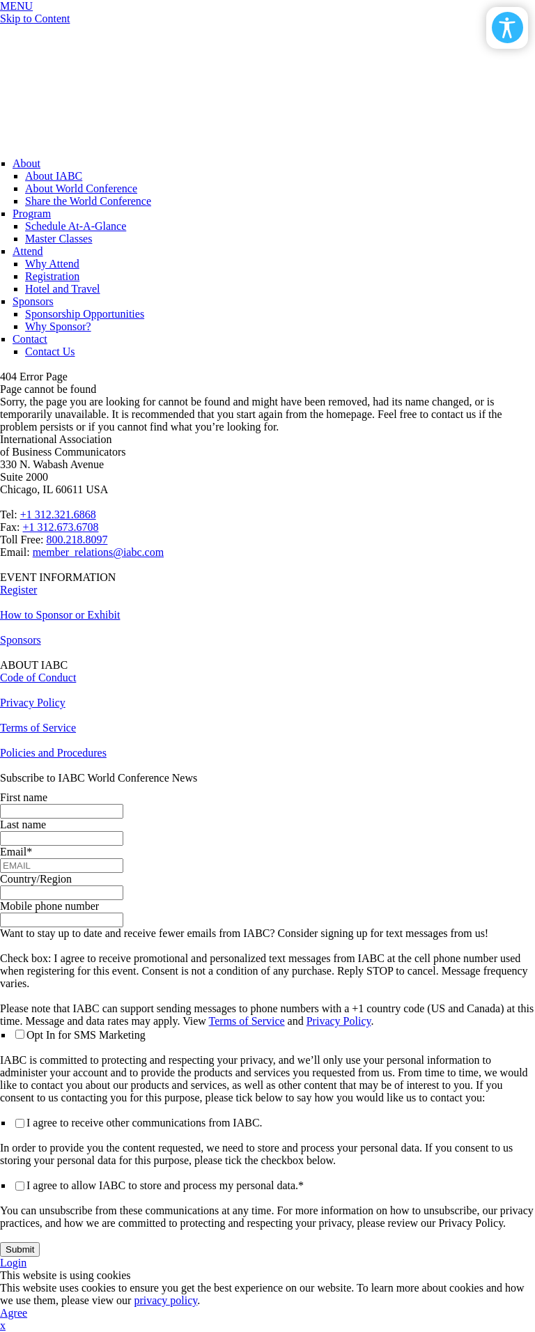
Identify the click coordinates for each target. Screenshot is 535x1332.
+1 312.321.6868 (58, 514)
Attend (28, 251)
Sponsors (33, 301)
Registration (52, 276)
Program (32, 213)
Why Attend (52, 264)
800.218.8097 (76, 539)
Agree (13, 1313)
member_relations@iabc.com (98, 552)
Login (13, 1263)
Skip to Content (35, 18)
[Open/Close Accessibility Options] (507, 27)
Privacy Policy (32, 702)
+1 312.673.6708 (60, 527)
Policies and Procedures (53, 753)
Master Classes (58, 239)
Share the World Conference (88, 201)
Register (18, 590)
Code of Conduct (38, 677)
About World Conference (81, 188)
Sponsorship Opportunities (84, 314)
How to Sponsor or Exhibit (60, 615)
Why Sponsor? (58, 326)
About (26, 163)
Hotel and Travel (62, 289)
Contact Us (50, 351)
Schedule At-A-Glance (75, 226)
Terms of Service (38, 728)
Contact (30, 339)
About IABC (53, 176)
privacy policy (165, 1300)
